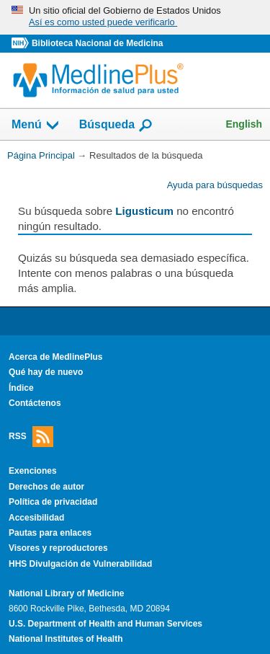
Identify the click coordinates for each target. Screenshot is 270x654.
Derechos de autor (46, 487)
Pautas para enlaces (50, 533)
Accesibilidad (36, 518)
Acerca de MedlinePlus (56, 357)
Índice (21, 388)
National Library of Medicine (66, 593)
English (243, 124)
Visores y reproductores (58, 548)
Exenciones (33, 471)
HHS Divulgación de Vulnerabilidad (80, 564)
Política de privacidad (53, 502)
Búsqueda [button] (116, 125)
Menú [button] (36, 125)
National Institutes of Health (65, 639)
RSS (31, 436)
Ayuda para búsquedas (215, 185)
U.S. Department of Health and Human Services (105, 624)
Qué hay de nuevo (46, 372)
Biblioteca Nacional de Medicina (97, 43)
